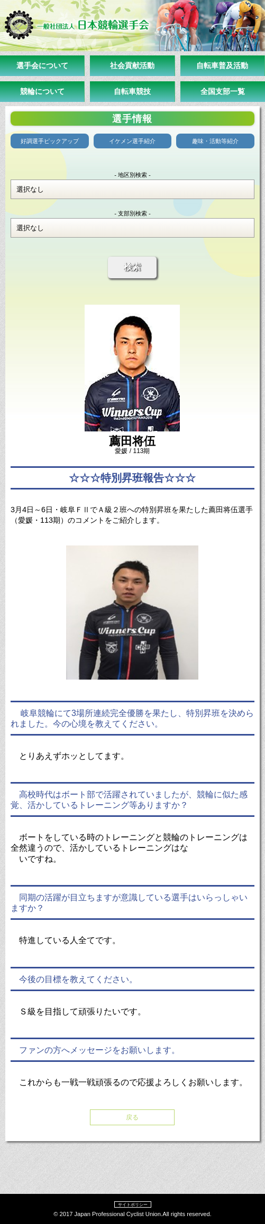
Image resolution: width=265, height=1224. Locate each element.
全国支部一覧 (222, 91)
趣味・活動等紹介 (215, 141)
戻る (132, 1117)
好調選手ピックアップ (50, 141)
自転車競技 (132, 91)
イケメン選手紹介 (132, 141)
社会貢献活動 (132, 65)
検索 (132, 266)
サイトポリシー (133, 1204)
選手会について (42, 65)
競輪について (42, 91)
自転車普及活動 (222, 65)
